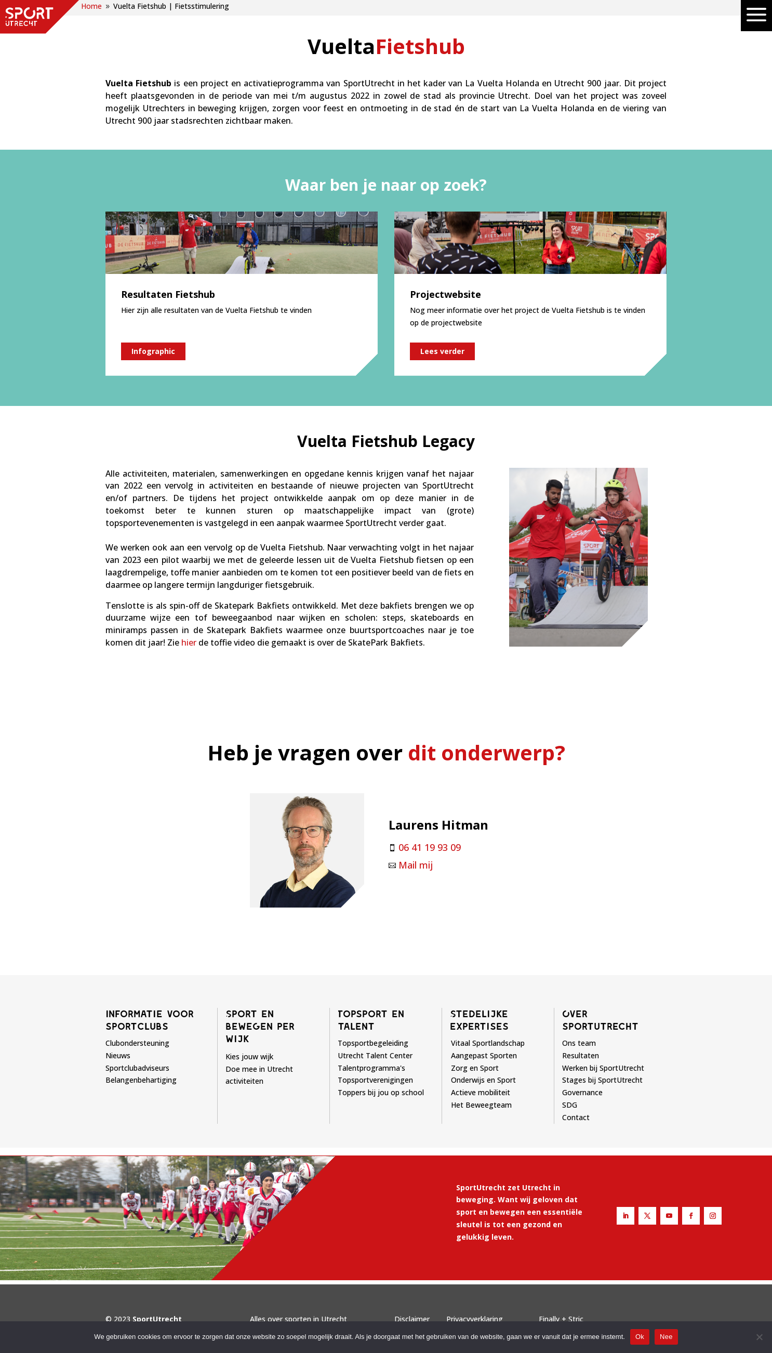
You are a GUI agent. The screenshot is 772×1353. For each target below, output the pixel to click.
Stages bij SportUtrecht (602, 1080)
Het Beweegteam (481, 1105)
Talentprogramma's (371, 1068)
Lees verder (442, 351)
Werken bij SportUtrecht (603, 1068)
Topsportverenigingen (375, 1080)
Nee (666, 1337)
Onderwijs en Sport (483, 1080)
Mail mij (415, 865)
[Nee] (759, 1337)
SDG (569, 1105)
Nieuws (117, 1055)
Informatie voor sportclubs (149, 1020)
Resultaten (580, 1055)
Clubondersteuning (137, 1043)
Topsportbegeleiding (373, 1043)
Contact (576, 1117)
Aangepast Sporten (484, 1055)
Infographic (153, 351)
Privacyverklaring (474, 1319)
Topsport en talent (371, 1020)
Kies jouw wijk (249, 1056)
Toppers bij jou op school (381, 1092)
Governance (582, 1092)
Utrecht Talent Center (375, 1055)
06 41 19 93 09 (429, 847)
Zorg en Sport (475, 1068)
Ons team (579, 1043)
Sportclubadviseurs (137, 1068)
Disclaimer (412, 1319)
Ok (639, 1337)
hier (188, 642)
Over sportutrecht (600, 1020)
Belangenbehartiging (141, 1080)
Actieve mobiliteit (480, 1092)
